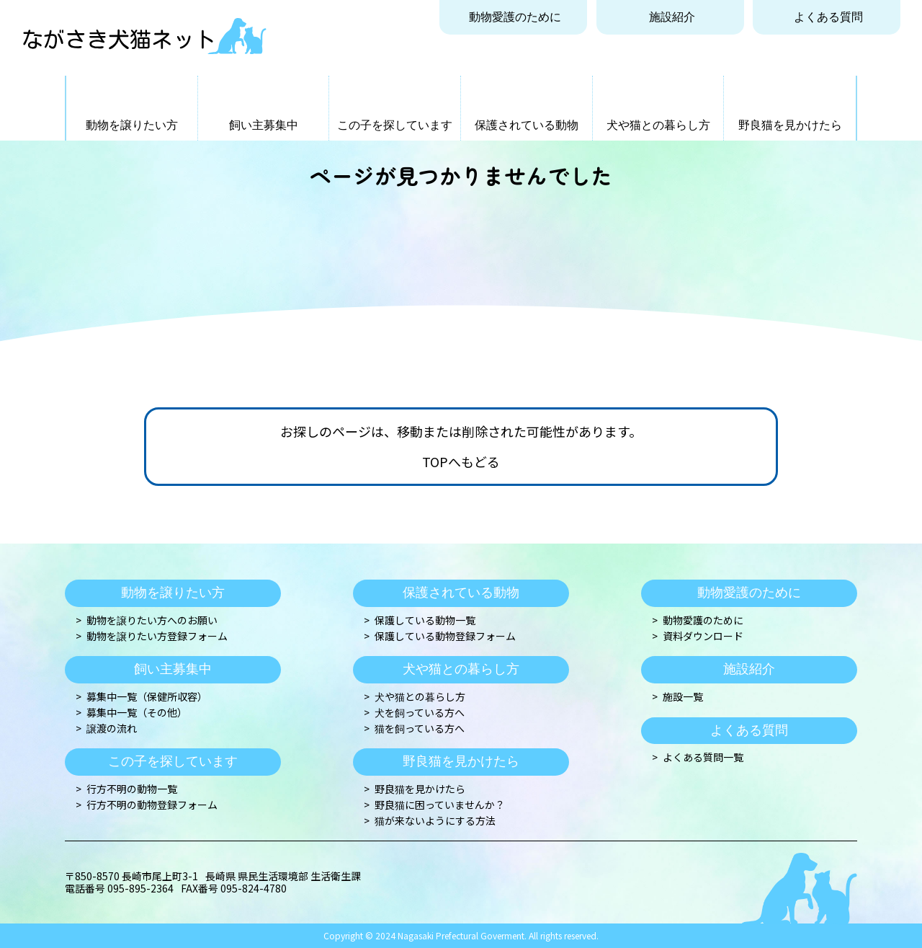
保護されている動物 (526, 125)
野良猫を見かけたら (790, 125)
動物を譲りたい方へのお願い (152, 620)
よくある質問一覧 (703, 757)
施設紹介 (672, 17)
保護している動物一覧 (425, 620)
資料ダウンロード (703, 636)
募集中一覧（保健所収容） (146, 697)
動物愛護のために (515, 17)
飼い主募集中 (263, 125)
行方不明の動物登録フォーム (152, 805)
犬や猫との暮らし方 (658, 125)
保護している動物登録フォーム (445, 636)
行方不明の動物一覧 (131, 789)
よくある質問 (828, 17)
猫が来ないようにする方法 (435, 821)
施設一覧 (683, 697)
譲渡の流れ (111, 728)
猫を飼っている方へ (420, 728)
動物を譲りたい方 (132, 125)
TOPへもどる (461, 462)
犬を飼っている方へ (420, 712)
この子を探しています (394, 125)
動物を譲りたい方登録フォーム (157, 636)
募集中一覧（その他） (136, 712)
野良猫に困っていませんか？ (440, 805)
